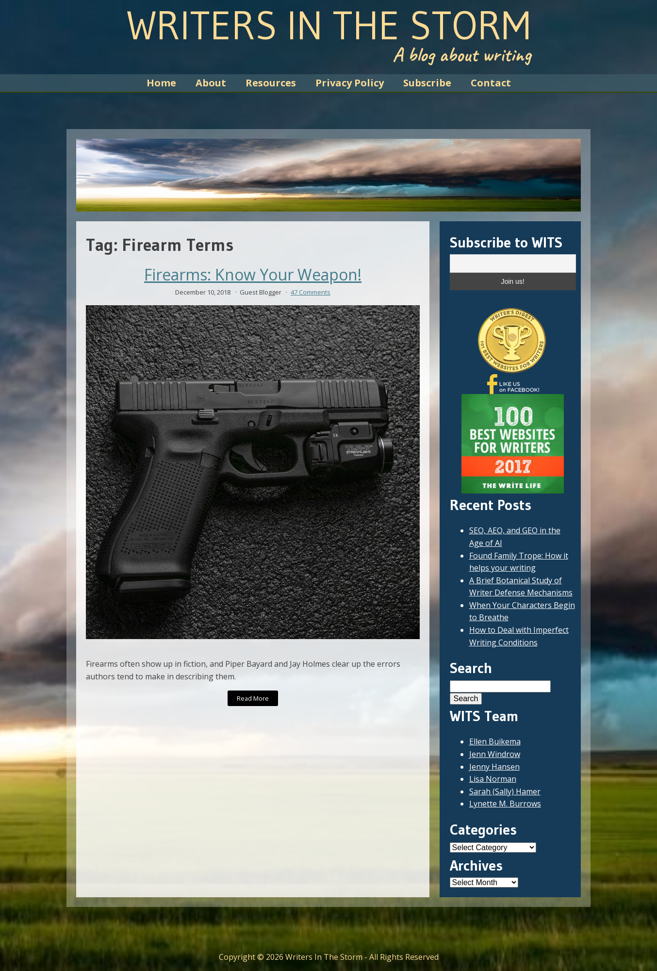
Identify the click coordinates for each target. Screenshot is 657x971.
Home (161, 82)
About (211, 82)
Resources (271, 82)
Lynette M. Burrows (505, 803)
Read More (253, 698)
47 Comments (310, 292)
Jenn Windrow (494, 754)
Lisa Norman (492, 779)
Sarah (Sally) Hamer (505, 791)
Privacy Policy (349, 82)
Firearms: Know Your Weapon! (252, 274)
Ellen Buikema (495, 741)
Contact (491, 82)
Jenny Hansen (494, 766)
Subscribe (427, 82)
